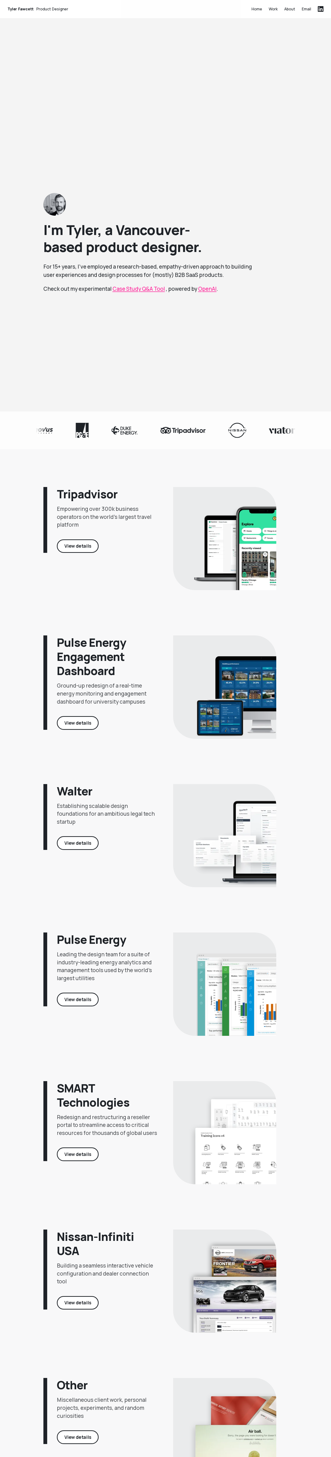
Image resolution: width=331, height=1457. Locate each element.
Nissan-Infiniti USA (95, 1249)
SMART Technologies (93, 1100)
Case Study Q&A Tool (139, 292)
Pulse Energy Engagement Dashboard (91, 662)
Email (306, 8)
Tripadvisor (87, 499)
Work (273, 8)
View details (77, 551)
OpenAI (207, 292)
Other (72, 1390)
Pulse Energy (91, 945)
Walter (74, 796)
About (289, 8)
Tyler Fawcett (38, 8)
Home (256, 8)
